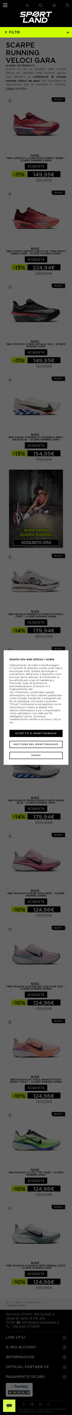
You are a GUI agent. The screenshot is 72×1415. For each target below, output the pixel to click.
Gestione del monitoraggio (36, 744)
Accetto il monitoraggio (36, 733)
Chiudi (36, 755)
